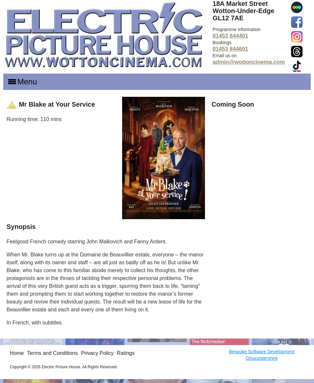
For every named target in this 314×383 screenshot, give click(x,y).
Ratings (126, 353)
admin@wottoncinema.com (248, 62)
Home (17, 353)
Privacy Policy (97, 353)
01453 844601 (230, 49)
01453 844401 (230, 36)
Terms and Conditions (52, 353)
